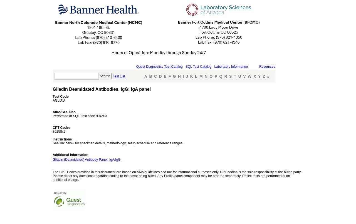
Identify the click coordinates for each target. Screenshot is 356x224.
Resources (267, 67)
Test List (119, 76)
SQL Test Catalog (198, 67)
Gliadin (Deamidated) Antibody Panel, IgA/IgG (87, 160)
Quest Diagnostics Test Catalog (159, 67)
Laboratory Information (231, 67)
